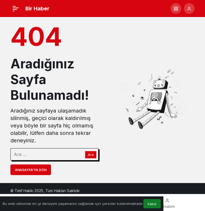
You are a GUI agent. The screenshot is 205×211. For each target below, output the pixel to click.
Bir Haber (37, 8)
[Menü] (15, 8)
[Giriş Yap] (189, 8)
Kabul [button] (152, 204)
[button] (176, 8)
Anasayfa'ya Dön (30, 170)
